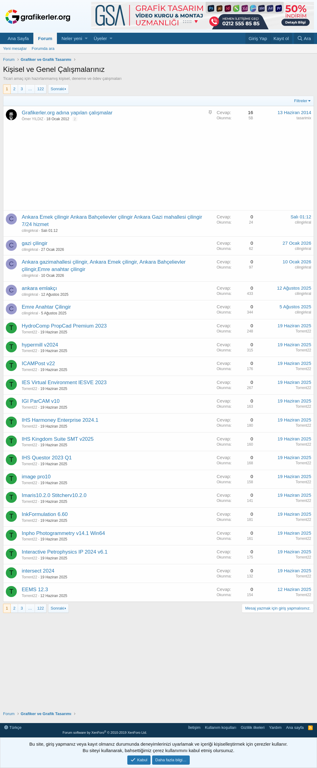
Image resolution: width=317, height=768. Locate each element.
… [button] (30, 89)
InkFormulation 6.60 (45, 514)
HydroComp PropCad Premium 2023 (64, 326)
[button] (86, 38)
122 (40, 89)
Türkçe (12, 727)
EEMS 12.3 (35, 589)
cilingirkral (30, 230)
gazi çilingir (34, 243)
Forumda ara (43, 48)
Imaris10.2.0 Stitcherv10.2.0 (54, 495)
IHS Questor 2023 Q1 (47, 458)
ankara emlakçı (39, 288)
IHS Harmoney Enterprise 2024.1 (60, 420)
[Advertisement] (158, 167)
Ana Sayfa (18, 38)
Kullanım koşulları (221, 727)
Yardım (275, 727)
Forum (45, 38)
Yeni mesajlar (15, 48)
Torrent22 (29, 332)
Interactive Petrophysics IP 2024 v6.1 (64, 552)
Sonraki (57, 89)
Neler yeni (72, 38)
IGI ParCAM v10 (41, 401)
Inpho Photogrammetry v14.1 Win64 (63, 533)
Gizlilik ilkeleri (253, 727)
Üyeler (100, 38)
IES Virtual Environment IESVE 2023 (64, 382)
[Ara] (304, 38)
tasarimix (303, 118)
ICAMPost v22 (38, 363)
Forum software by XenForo (104, 732)
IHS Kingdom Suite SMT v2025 (58, 439)
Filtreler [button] (300, 100)
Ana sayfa (295, 727)
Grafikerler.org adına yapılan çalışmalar (67, 113)
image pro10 (36, 477)
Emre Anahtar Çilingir (46, 307)
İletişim (194, 727)
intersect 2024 (38, 571)
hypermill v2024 (40, 345)
